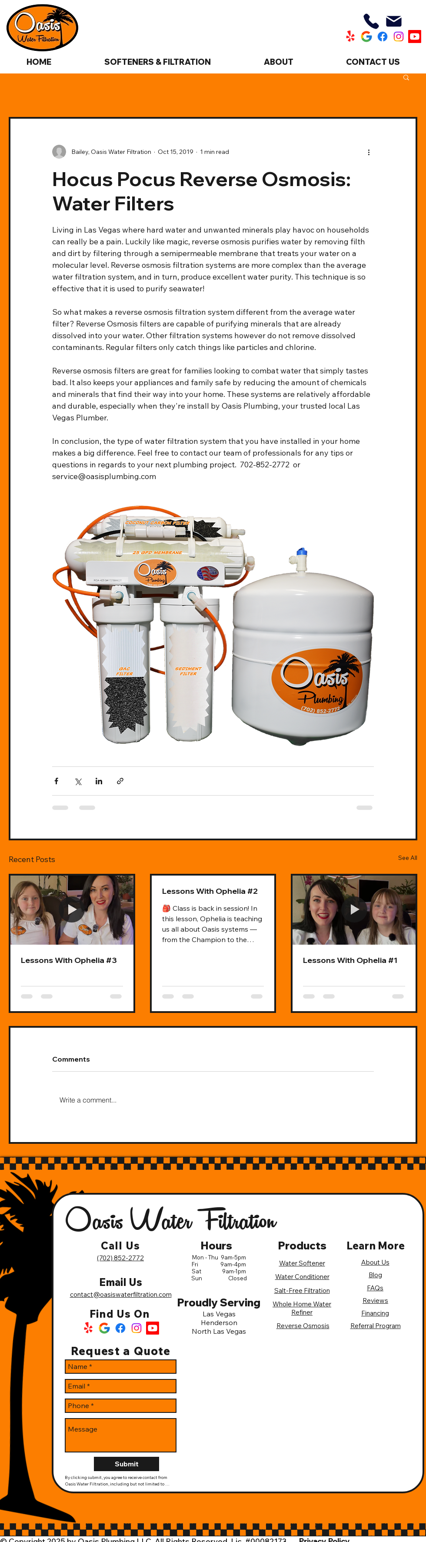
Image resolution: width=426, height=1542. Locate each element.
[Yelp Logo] (88, 1328)
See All (407, 858)
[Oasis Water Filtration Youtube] (414, 36)
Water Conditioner (302, 1276)
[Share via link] (120, 781)
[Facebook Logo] (120, 1328)
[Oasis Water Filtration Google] (366, 36)
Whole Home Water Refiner (302, 1308)
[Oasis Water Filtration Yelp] (350, 36)
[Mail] (394, 21)
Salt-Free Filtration (302, 1290)
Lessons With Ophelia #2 (210, 891)
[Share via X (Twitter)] (77, 781)
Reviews (375, 1300)
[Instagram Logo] (136, 1328)
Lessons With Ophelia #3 (69, 960)
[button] (406, 76)
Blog (375, 1275)
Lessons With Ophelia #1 (350, 960)
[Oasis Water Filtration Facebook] (382, 36)
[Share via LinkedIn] (99, 781)
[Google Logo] (104, 1328)
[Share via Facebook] (56, 781)
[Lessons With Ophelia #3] (71, 910)
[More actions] (368, 152)
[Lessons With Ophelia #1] (354, 910)
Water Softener (302, 1263)
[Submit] (126, 1464)
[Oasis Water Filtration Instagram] (398, 36)
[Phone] (371, 21)
